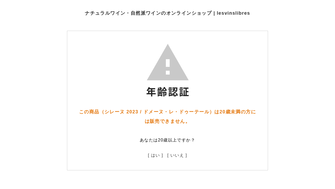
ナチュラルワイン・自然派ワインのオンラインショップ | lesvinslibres (167, 13)
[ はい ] (155, 155)
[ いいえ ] (177, 155)
